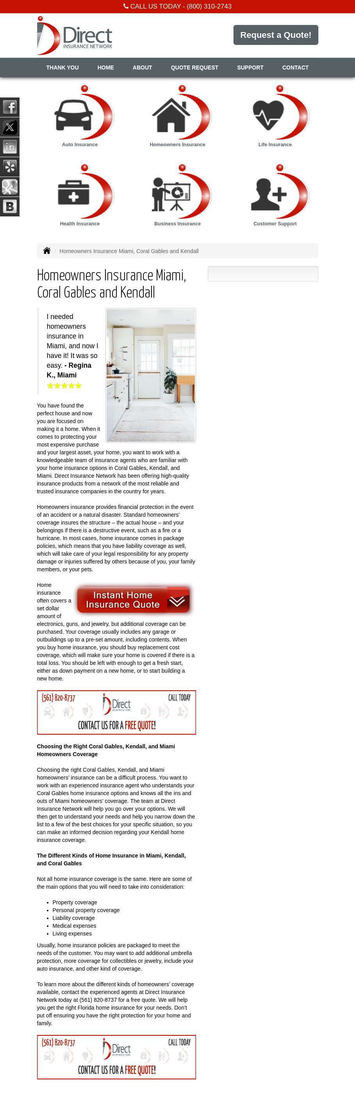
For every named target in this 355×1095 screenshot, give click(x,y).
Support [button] (250, 67)
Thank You (62, 67)
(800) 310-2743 (209, 6)
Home (106, 67)
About (142, 67)
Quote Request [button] (194, 67)
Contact (295, 67)
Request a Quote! (275, 35)
